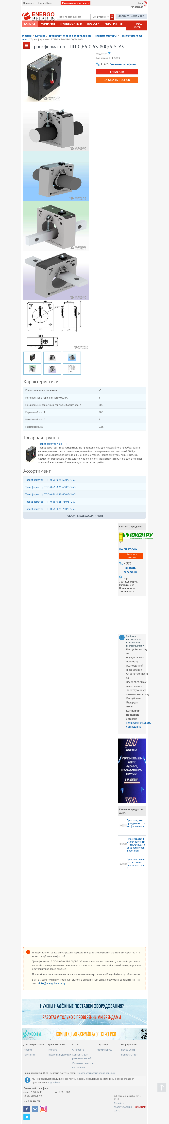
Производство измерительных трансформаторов (136, 864)
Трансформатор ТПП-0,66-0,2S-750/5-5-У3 (50, 509)
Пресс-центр (138, 25)
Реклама (52, 1049)
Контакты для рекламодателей (81, 1056)
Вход (140, 2)
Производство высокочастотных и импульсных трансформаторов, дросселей (136, 844)
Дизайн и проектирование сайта (123, 1106)
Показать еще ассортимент (84, 515)
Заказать (117, 71)
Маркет (27, 1049)
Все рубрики (101, 16)
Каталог (29, 23)
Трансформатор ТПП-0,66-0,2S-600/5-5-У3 (50, 494)
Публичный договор (59, 1054)
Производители (71, 23)
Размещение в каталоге (75, 2)
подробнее (54, 1082)
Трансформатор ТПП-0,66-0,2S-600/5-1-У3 (50, 479)
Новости (93, 23)
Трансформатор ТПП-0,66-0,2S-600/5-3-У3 (50, 487)
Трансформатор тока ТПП (53, 443)
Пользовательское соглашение (83, 1065)
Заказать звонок (117, 80)
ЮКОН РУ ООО (128, 549)
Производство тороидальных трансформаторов (136, 823)
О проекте (28, 2)
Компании (48, 23)
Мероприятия (114, 23)
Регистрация (137, 6)
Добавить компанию (131, 16)
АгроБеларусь (104, 1049)
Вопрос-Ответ (45, 2)
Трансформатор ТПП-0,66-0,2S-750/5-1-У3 (50, 501)
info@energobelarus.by (52, 983)
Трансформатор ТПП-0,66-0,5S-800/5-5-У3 (56, 39)
